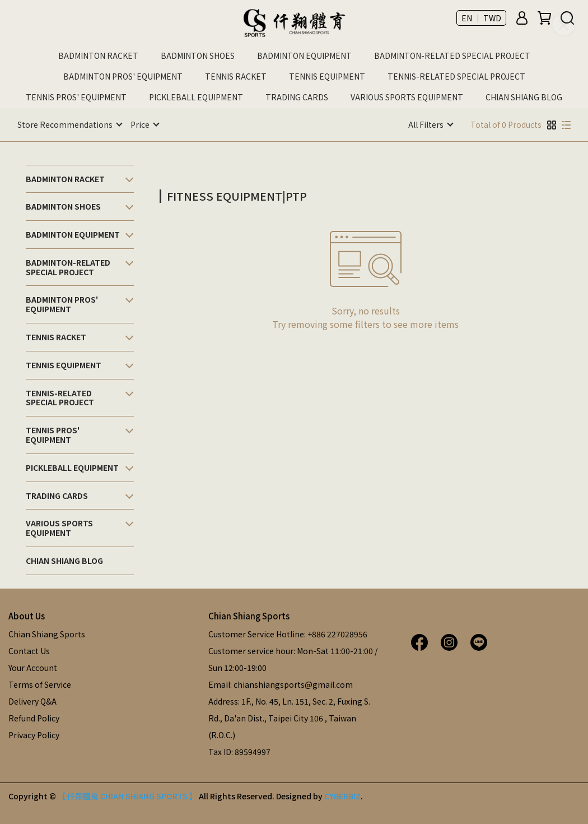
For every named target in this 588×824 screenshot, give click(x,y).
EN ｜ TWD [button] (481, 18)
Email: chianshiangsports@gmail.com (280, 683)
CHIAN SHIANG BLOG (524, 97)
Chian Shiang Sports (46, 633)
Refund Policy (33, 717)
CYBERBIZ (342, 795)
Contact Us (29, 650)
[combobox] (212, 194)
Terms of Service (39, 683)
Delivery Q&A (32, 700)
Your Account (32, 667)
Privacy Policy (33, 734)
